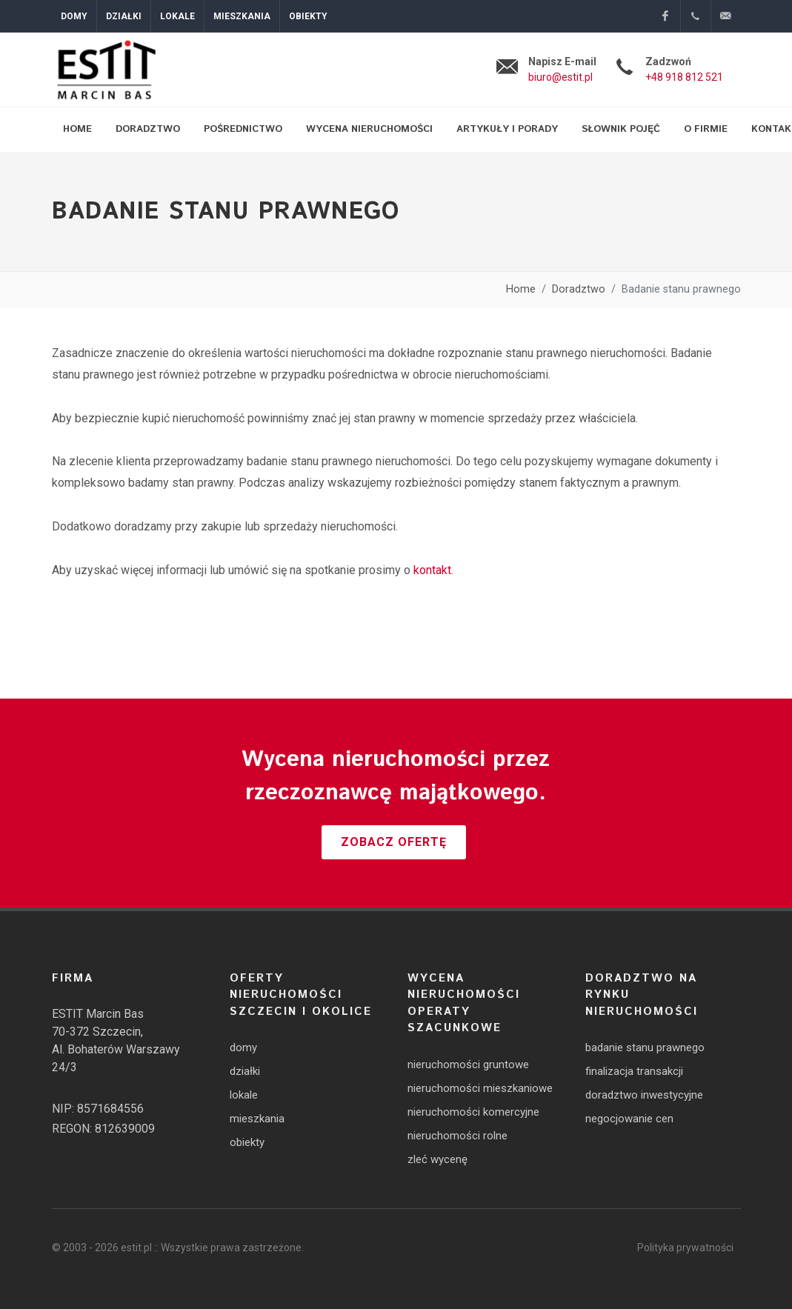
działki (245, 1071)
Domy (74, 16)
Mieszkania (241, 16)
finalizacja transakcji (634, 1071)
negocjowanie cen (629, 1118)
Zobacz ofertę (394, 842)
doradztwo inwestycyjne (644, 1095)
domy (243, 1047)
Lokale (177, 16)
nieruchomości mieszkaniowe (480, 1088)
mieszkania (257, 1118)
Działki (124, 16)
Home (521, 289)
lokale (244, 1095)
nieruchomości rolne (457, 1135)
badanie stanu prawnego (645, 1047)
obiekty (247, 1142)
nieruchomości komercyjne (473, 1112)
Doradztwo (578, 289)
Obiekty (308, 16)
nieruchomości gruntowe (468, 1064)
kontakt (432, 570)
